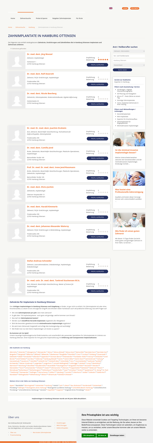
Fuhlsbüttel (98, 357)
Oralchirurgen (61, 423)
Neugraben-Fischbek (76, 366)
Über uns (13, 432)
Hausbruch (25, 361)
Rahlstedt (84, 368)
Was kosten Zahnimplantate (42, 432)
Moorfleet (30, 366)
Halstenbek (40, 385)
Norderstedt (87, 385)
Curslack (85, 354)
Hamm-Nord (79, 359)
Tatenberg (59, 372)
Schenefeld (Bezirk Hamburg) (82, 388)
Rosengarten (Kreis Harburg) (36, 388)
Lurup (89, 363)
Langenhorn (47, 363)
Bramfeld (71, 354)
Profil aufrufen (97, 65)
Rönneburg (14, 370)
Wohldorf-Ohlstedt (64, 375)
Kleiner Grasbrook (26, 363)
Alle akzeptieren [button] (88, 435)
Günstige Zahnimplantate (126, 100)
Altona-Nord (70, 352)
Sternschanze (43, 372)
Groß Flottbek (21, 359)
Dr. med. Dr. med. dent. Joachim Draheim (46, 128)
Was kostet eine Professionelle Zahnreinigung (129, 190)
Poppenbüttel (75, 368)
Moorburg (22, 366)
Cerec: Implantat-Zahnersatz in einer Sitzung (127, 103)
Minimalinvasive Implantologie (127, 126)
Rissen (100, 368)
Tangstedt (59, 390)
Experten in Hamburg (121, 82)
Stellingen (33, 372)
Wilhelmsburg (35, 375)
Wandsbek (13, 375)
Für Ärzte (79, 18)
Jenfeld (98, 361)
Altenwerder (42, 352)
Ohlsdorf (40, 368)
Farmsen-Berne (55, 357)
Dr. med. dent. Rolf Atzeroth (40, 73)
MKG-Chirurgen (62, 425)
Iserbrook (91, 361)
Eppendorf (45, 357)
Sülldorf (52, 372)
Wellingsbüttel (24, 375)
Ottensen (65, 368)
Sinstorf (80, 370)
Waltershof (101, 372)
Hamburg (32, 27)
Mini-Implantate (122, 117)
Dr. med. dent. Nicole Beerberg (42, 93)
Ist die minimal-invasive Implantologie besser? (126, 151)
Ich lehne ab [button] (102, 435)
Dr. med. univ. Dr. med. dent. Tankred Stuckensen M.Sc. (53, 280)
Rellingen (21, 388)
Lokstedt (82, 363)
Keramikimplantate (123, 114)
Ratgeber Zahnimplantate (61, 18)
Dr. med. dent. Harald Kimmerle (42, 206)
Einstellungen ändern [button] (117, 435)
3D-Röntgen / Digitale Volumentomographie (124, 90)
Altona (50, 352)
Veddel (84, 372)
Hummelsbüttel (80, 361)
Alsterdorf (21, 352)
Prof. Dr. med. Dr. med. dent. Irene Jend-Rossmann (51, 167)
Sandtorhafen (57, 370)
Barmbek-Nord (90, 352)
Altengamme (31, 352)
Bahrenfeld (80, 352)
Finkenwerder (67, 357)
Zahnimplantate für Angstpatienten (124, 122)
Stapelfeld (50, 390)
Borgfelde (63, 354)
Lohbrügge (73, 363)
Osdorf (47, 368)
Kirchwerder (14, 363)
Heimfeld (33, 361)
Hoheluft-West (54, 361)
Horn (72, 361)
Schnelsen (72, 370)
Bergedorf (13, 354)
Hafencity (39, 359)
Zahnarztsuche (25, 18)
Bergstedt (21, 354)
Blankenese (54, 354)
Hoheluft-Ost (42, 361)
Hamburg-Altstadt (50, 359)
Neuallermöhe (41, 366)
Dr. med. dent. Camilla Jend (40, 147)
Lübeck (66, 385)
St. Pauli (105, 370)
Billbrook (30, 354)
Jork (61, 385)
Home (10, 27)
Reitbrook (93, 368)
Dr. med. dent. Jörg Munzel (39, 54)
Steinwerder (24, 372)
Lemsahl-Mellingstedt (60, 363)
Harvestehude (15, 361)
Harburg (100, 359)
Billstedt (37, 354)
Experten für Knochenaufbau (127, 119)
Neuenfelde (51, 366)
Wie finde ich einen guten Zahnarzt (127, 232)
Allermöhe (13, 352)
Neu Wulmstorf (76, 385)
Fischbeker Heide (80, 357)
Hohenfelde (65, 361)
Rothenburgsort (35, 370)
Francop (90, 357)
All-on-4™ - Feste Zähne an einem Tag (128, 97)
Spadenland (89, 370)
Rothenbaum (23, 370)
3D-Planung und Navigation (126, 94)
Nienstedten (14, 368)
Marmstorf (13, 366)
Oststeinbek (97, 385)
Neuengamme (62, 366)
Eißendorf (36, 357)
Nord (21, 368)
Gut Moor (30, 359)
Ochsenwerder (30, 368)
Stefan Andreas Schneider (39, 261)
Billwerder (45, 354)
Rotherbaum (46, 370)
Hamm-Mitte (68, 359)
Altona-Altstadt (59, 352)
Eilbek (20, 357)
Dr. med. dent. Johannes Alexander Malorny (48, 226)
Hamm (60, 359)
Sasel (66, 370)
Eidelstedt (13, 357)
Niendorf (96, 366)
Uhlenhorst (77, 372)
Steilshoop (14, 372)
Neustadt (88, 366)
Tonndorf (68, 372)
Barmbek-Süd (102, 352)
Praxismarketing (15, 435)
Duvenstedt (101, 354)
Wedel (87, 390)
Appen (12, 385)
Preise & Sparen (41, 18)
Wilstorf (44, 375)
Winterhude (52, 375)
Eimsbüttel (27, 357)
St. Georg (98, 370)
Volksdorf (92, 372)
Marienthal (96, 363)
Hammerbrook (90, 359)
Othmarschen (55, 368)
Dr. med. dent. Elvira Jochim (40, 187)
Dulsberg (93, 354)
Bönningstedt (29, 385)
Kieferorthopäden (62, 428)
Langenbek (38, 363)
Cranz (78, 354)
